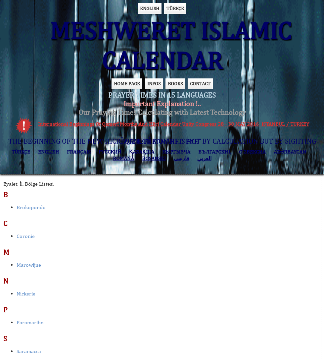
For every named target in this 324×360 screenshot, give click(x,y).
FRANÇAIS (79, 152)
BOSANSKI (154, 158)
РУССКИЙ (110, 152)
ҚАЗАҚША (141, 152)
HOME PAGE (127, 83)
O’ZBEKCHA (252, 152)
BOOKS (175, 83)
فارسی (181, 158)
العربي (204, 158)
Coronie (26, 236)
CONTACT (200, 83)
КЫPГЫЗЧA (176, 152)
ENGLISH (149, 8)
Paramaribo (30, 322)
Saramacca (29, 351)
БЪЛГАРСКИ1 (214, 152)
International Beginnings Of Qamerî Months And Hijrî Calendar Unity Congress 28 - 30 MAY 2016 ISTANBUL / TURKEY (173, 124)
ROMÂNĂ (123, 158)
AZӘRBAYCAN (290, 152)
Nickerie (26, 294)
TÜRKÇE (175, 8)
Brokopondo (31, 207)
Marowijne (29, 265)
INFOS (154, 83)
